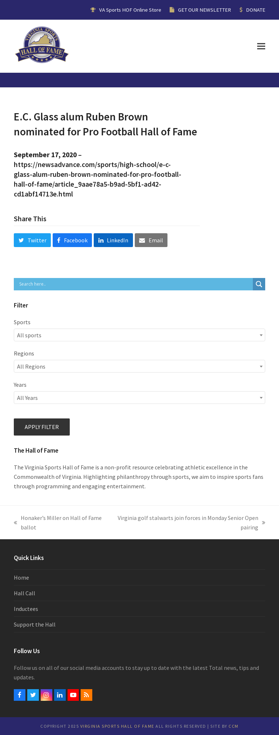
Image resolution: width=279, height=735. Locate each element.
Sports (22, 322)
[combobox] (139, 335)
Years (20, 384)
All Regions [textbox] (31, 366)
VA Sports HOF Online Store (130, 9)
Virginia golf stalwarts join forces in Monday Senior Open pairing (190, 523)
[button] (261, 46)
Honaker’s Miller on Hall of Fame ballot (58, 523)
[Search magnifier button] (259, 284)
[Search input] (135, 284)
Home (21, 577)
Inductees (26, 608)
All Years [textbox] (27, 397)
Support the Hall (35, 624)
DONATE (255, 9)
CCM (234, 726)
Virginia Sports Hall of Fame (117, 726)
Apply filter (42, 426)
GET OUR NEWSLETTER (204, 9)
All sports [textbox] (29, 335)
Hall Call (24, 593)
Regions (24, 353)
